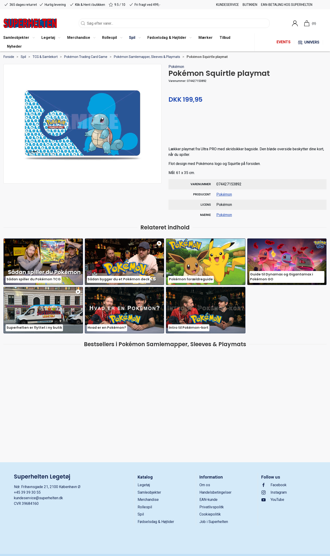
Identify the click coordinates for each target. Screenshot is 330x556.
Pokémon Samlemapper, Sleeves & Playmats (147, 57)
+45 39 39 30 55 (27, 492)
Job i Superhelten (213, 521)
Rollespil (145, 507)
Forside (8, 57)
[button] (51, 37)
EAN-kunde (208, 499)
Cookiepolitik (210, 514)
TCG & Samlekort (45, 57)
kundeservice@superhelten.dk (38, 498)
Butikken (250, 5)
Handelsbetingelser (215, 492)
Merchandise (148, 499)
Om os (204, 485)
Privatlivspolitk (211, 507)
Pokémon (176, 66)
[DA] (30, 23)
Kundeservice (227, 5)
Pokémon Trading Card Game (85, 57)
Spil (23, 57)
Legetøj (144, 485)
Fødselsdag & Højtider (156, 521)
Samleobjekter (149, 492)
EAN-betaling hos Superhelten (286, 5)
